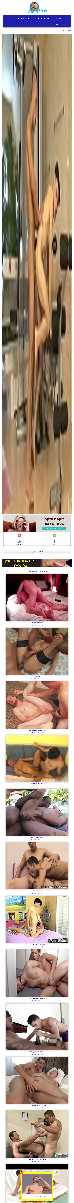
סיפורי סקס (62, 24)
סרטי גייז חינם (61, 18)
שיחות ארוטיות (41, 18)
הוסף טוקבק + (37, 551)
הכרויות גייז (23, 18)
